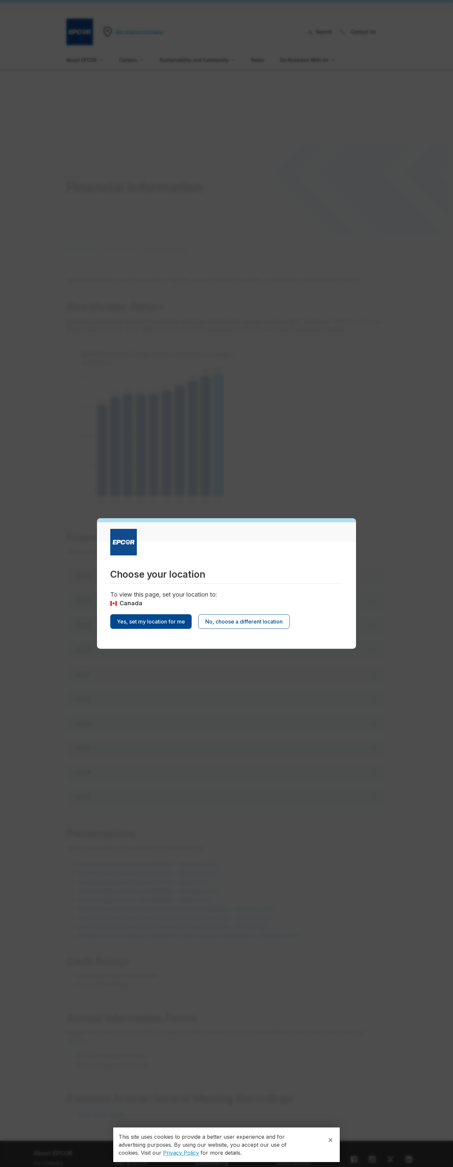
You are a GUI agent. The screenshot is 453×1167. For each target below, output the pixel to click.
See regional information (140, 31)
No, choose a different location (244, 621)
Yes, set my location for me (151, 621)
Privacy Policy (181, 1152)
